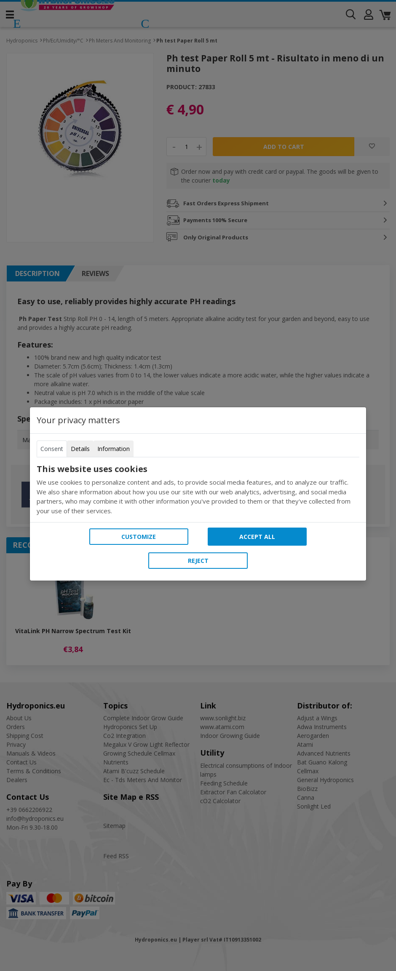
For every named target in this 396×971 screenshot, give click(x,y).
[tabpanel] (198, 489)
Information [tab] (113, 449)
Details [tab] (80, 449)
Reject (198, 561)
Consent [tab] (51, 449)
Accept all (257, 537)
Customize (138, 537)
